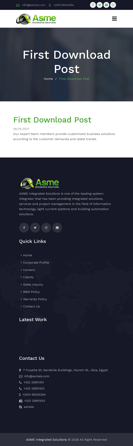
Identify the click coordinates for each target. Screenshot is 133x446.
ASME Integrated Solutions (46, 439)
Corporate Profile (36, 262)
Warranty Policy (35, 299)
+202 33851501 (34, 382)
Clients (28, 277)
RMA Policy (31, 292)
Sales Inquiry (33, 284)
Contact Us (31, 306)
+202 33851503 (34, 401)
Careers (29, 270)
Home (48, 79)
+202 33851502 (34, 388)
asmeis (29, 407)
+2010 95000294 (63, 5)
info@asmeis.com (33, 5)
